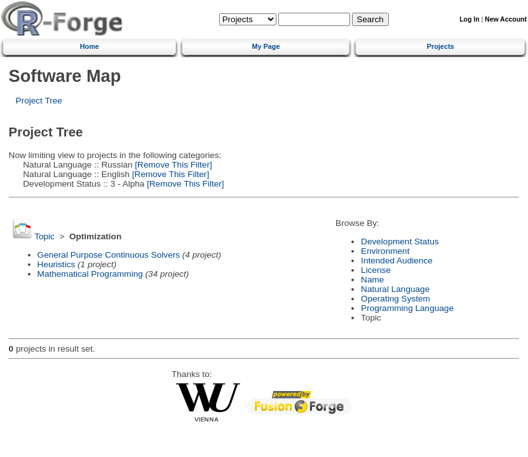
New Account (506, 19)
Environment (385, 251)
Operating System (395, 298)
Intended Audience (397, 260)
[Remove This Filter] (172, 164)
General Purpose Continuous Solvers (108, 255)
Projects (440, 46)
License (376, 270)
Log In (469, 19)
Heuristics (56, 264)
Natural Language (395, 289)
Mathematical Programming (90, 274)
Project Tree (39, 100)
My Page (266, 46)
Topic (44, 236)
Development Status (399, 241)
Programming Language (407, 308)
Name (372, 279)
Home (89, 46)
